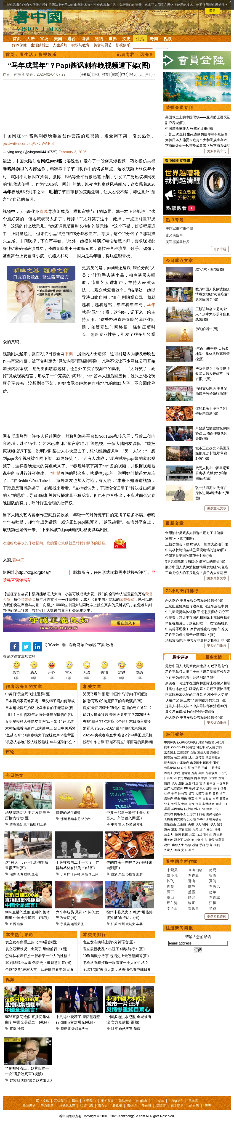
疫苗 (184, 757)
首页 (17, 39)
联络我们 (60, 1101)
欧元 (208, 793)
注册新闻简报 (179, 928)
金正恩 (195, 768)
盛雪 (191, 892)
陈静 (191, 886)
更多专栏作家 (216, 916)
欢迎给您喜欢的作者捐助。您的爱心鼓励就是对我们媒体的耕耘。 (56, 543)
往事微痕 (183, 763)
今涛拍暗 (195, 870)
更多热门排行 (216, 646)
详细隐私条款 (46, 11)
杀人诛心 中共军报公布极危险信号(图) (194, 600)
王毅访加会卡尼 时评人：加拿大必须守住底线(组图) (212, 314)
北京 (50, 1080)
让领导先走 (80, 1029)
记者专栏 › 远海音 (135, 54)
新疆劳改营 (213, 819)
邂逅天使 (77, 924)
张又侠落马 (174, 235)
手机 (202, 845)
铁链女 (130, 924)
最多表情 (213, 657)
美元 (174, 793)
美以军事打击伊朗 (179, 228)
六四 (219, 747)
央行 (216, 788)
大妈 (184, 804)
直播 (13, 924)
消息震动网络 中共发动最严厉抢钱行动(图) (197, 640)
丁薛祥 (75, 874)
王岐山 (206, 768)
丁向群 (65, 874)
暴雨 (137, 1029)
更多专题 (219, 249)
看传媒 (146, 1106)
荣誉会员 (28, 599)
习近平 (200, 747)
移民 (205, 824)
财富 (191, 798)
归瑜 (212, 875)
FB (186, 788)
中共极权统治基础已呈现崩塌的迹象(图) (195, 550)
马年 (151, 304)
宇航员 (65, 924)
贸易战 (190, 747)
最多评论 (180, 657)
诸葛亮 (219, 839)
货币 (191, 793)
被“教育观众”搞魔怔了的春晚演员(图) (112, 701)
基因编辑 (177, 809)
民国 (185, 834)
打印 (124, 74)
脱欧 (209, 788)
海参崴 (206, 798)
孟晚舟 (168, 773)
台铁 (193, 752)
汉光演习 (170, 763)
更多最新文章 (216, 578)
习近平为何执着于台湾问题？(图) (190, 635)
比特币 (182, 793)
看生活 (26, 54)
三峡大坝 (203, 752)
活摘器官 (183, 752)
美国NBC (28, 1080)
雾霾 (167, 809)
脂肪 (139, 874)
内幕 (197, 778)
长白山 (168, 819)
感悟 (195, 845)
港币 (223, 793)
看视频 (117, 1106)
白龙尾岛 (180, 819)
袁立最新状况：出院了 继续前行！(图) (36, 949)
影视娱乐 (123, 45)
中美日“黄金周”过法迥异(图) (27, 694)
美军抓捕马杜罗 (178, 242)
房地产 (168, 798)
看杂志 (103, 1106)
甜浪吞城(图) (175, 123)
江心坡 (191, 819)
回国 (188, 829)
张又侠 (210, 747)
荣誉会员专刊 (179, 107)
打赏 (105, 74)
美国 (58, 39)
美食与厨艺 (102, 45)
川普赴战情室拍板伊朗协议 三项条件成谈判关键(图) (212, 433)
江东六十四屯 (196, 814)
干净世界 (47, 1106)
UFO (180, 768)
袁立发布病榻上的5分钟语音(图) (31, 942)
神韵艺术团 (67, 1106)
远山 (191, 881)
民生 (210, 829)
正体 (96, 74)
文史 (126, 39)
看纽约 (132, 1106)
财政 (184, 798)
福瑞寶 (161, 1106)
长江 (177, 757)
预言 (209, 845)
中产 (198, 798)
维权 (197, 809)
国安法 (168, 757)
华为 (174, 783)
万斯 (194, 773)
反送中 (212, 778)
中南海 (188, 778)
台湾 (215, 798)
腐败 (181, 783)
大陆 (30, 39)
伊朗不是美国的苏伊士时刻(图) (188, 556)
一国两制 (223, 783)
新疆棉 (214, 752)
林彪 (187, 839)
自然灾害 (126, 1029)
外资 (129, 824)
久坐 (121, 874)
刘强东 (175, 804)
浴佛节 (86, 819)
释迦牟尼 (74, 819)
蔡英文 (224, 798)
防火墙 (188, 809)
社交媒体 (177, 788)
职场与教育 (80, 45)
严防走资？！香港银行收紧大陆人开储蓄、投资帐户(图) (212, 374)
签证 (181, 829)
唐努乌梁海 (213, 814)
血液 (35, 874)
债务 (223, 788)
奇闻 (154, 39)
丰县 (139, 924)
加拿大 (200, 788)
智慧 (188, 845)
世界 (113, 39)
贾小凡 (172, 875)
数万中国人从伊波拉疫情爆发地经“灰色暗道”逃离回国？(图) (212, 294)
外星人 (168, 850)
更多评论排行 (216, 723)
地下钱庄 (29, 824)
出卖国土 (170, 752)
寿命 (177, 850)
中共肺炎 (170, 742)
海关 (167, 829)
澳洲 (178, 834)
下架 (69, 354)
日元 (215, 793)
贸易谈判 (211, 773)
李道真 (193, 875)
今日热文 (14, 775)
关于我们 (89, 1101)
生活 (140, 39)
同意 (212, 11)
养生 (191, 850)
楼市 (177, 798)
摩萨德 (65, 1029)
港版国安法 (212, 757)
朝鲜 (192, 788)
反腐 (188, 783)
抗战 (199, 834)
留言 (115, 74)
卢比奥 (219, 742)
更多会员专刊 (216, 151)
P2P (225, 804)
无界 (208, 1106)
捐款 (75, 1101)
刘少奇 (195, 839)
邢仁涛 (172, 903)
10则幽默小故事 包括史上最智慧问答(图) (38, 963)
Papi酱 (90, 645)
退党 (216, 763)
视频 (167, 39)
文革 (184, 850)
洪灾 (114, 1029)
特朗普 (209, 742)
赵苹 (212, 892)
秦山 (170, 897)
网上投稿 (42, 1101)
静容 (191, 897)
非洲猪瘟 (208, 804)
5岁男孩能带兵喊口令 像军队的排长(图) (195, 561)
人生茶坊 (60, 45)
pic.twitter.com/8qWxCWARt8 (28, 143)
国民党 (207, 763)
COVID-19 (178, 747)
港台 (71, 39)
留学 (220, 824)
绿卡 (202, 829)
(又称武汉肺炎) (187, 742)
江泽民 (168, 778)
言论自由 (170, 824)
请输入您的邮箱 (198, 937)
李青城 (214, 897)
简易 (212, 870)
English (141, 1101)
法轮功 (168, 814)
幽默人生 (178, 845)
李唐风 (214, 886)
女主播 (182, 824)
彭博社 (138, 824)
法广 (167, 788)
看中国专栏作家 (182, 861)
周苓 (170, 886)
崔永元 (178, 778)
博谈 (85, 39)
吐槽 (56, 473)
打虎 (195, 783)
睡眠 (27, 874)
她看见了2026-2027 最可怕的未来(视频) (115, 728)
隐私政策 (125, 1101)
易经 (167, 845)
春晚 (44, 211)
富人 (121, 824)
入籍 (195, 829)
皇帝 (211, 839)
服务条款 (107, 1101)
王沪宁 (223, 773)
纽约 (99, 39)
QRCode (52, 645)
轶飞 (170, 881)
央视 (191, 824)
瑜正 (191, 903)
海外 (218, 829)
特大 (133, 74)
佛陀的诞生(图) (68, 813)
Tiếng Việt (176, 1101)
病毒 (167, 747)
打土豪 (42, 824)
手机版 (85, 74)
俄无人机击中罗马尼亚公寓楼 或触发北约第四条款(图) (212, 473)
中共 (114, 824)
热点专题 (175, 219)
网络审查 (180, 814)
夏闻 (212, 881)
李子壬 (172, 908)
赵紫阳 (15, 1080)
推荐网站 (29, 1106)
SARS (201, 819)
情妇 (167, 783)
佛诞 (63, 819)
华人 (198, 824)
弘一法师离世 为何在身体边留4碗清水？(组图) (212, 493)
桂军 (192, 834)
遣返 (174, 829)
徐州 (121, 924)
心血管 (130, 874)
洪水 (191, 757)
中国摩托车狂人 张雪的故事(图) (189, 128)
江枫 (212, 903)
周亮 (84, 874)
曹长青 (193, 908)
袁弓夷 (199, 757)
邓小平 (178, 839)
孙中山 (207, 834)
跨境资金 (16, 824)
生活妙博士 (40, 45)
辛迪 (212, 908)
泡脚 (13, 874)
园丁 (170, 892)
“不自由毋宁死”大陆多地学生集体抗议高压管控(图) (212, 354)
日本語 (193, 1101)
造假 (20, 924)
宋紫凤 (172, 870)
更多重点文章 (216, 508)
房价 (191, 804)
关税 (177, 773)
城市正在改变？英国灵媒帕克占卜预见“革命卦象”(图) (212, 453)
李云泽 (93, 874)
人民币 (199, 793)
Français (158, 1101)
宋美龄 (168, 839)
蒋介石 (218, 834)
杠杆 (167, 793)
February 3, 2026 (72, 152)
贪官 (221, 778)
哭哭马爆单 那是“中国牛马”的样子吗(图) (115, 694)
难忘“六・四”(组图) (209, 269)
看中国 (40, 20)
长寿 (20, 874)
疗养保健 (19, 45)
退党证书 (177, 1106)
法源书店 (86, 1106)
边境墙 (185, 773)
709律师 (206, 809)
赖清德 (216, 768)
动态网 (194, 1106)
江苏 (114, 924)
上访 (216, 809)
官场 (44, 39)
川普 (201, 742)
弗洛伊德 (170, 768)
